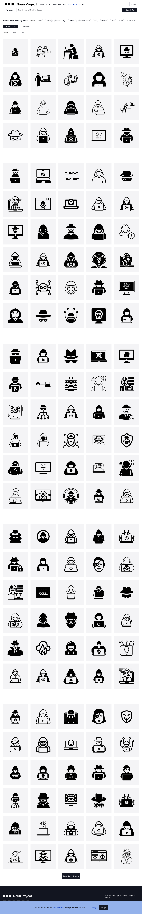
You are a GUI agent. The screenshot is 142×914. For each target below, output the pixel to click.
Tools (64, 4)
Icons (48, 4)
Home (42, 4)
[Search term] (69, 10)
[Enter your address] (115, 901)
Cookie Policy (59, 910)
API (59, 4)
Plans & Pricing (74, 4)
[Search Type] (10, 10)
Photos (53, 4)
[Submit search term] (129, 10)
